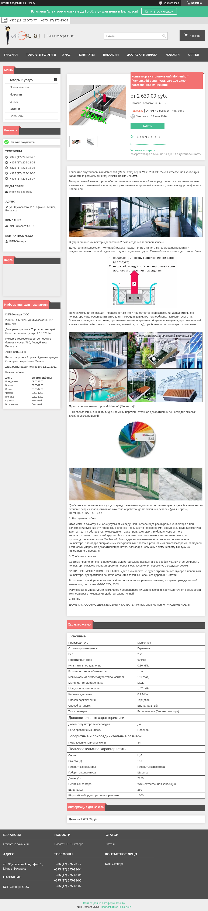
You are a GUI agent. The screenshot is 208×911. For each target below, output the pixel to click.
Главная (11, 54)
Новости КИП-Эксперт (68, 844)
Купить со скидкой (159, 11)
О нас (66, 54)
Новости (173, 54)
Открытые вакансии (16, 844)
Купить (147, 125)
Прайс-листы (19, 87)
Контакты (87, 54)
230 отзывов (171, 2)
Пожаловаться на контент (116, 906)
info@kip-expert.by (20, 191)
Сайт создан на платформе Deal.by (104, 903)
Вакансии (111, 54)
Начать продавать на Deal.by (18, 2)
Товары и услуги (39, 54)
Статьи (193, 54)
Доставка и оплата (142, 54)
